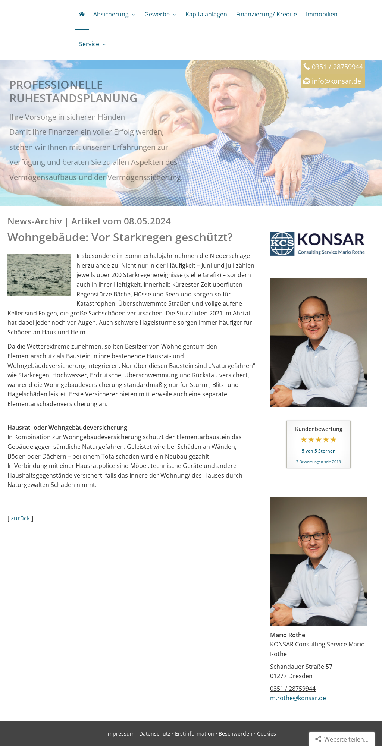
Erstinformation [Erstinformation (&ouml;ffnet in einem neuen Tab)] (194, 733)
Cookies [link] (266, 733)
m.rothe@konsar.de (298, 698)
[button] (191, 197)
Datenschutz (154, 733)
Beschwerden (236, 733)
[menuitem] (82, 15)
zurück (20, 518)
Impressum (120, 733)
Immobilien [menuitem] (322, 14)
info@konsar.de (336, 80)
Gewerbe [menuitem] (157, 14)
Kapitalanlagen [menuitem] (206, 14)
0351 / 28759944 (293, 688)
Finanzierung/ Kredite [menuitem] (266, 14)
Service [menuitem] (89, 44)
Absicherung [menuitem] (111, 14)
